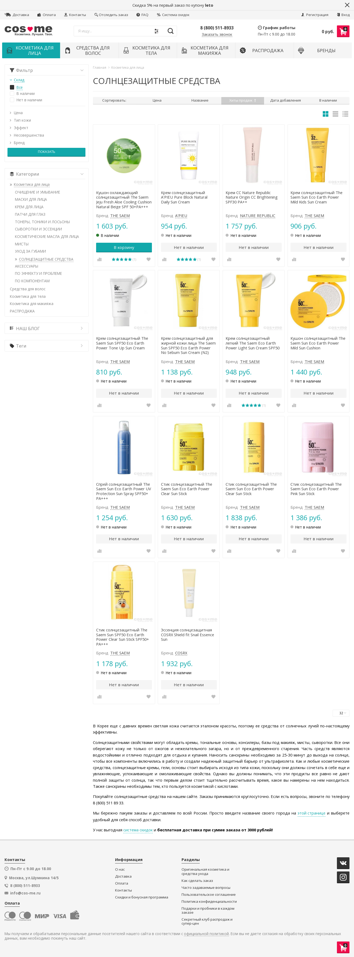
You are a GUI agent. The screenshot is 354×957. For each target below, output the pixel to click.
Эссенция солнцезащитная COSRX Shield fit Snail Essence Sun (187, 635)
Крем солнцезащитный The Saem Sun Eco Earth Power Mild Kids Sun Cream (316, 197)
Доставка (16, 14)
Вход (343, 14)
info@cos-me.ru (25, 893)
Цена (157, 100)
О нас (120, 869)
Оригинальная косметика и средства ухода (205, 871)
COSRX (181, 653)
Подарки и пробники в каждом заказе (208, 910)
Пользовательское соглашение (209, 895)
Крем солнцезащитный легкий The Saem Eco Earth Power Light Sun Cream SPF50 (253, 343)
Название (200, 100)
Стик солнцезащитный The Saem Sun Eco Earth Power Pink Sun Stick (316, 489)
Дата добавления (285, 100)
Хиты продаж (242, 100)
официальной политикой (206, 934)
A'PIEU (181, 215)
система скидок (138, 829)
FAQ (142, 14)
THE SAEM (120, 215)
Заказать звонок (217, 34)
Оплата (46, 14)
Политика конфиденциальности (209, 902)
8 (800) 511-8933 (217, 27)
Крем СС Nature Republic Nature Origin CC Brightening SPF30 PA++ (252, 197)
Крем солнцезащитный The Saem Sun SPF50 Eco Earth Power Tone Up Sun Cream (122, 343)
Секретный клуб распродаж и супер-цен (207, 921)
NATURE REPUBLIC (257, 215)
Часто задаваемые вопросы (206, 888)
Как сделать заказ (197, 881)
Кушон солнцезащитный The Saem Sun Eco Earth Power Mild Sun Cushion (317, 343)
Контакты (75, 14)
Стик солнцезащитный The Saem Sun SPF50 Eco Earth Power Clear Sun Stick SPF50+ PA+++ (122, 637)
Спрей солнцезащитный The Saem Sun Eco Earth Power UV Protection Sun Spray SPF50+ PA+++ (123, 491)
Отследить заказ (111, 14)
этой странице (311, 813)
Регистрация (314, 14)
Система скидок (173, 14)
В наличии (328, 100)
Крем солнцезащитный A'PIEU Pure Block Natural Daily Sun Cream (184, 197)
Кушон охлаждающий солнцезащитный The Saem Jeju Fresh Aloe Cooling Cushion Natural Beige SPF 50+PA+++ (124, 199)
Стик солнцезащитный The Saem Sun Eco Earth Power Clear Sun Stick (186, 489)
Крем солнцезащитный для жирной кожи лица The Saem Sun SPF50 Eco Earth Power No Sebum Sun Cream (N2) (188, 345)
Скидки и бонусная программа (141, 897)
